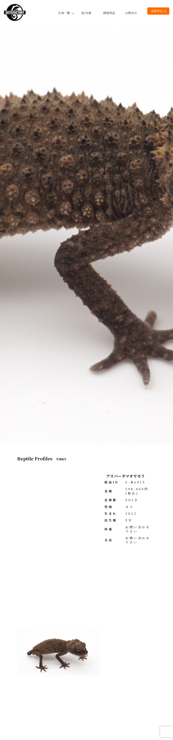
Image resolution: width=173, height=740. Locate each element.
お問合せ (131, 13)
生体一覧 (66, 13)
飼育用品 (109, 13)
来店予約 (158, 11)
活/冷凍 (86, 13)
